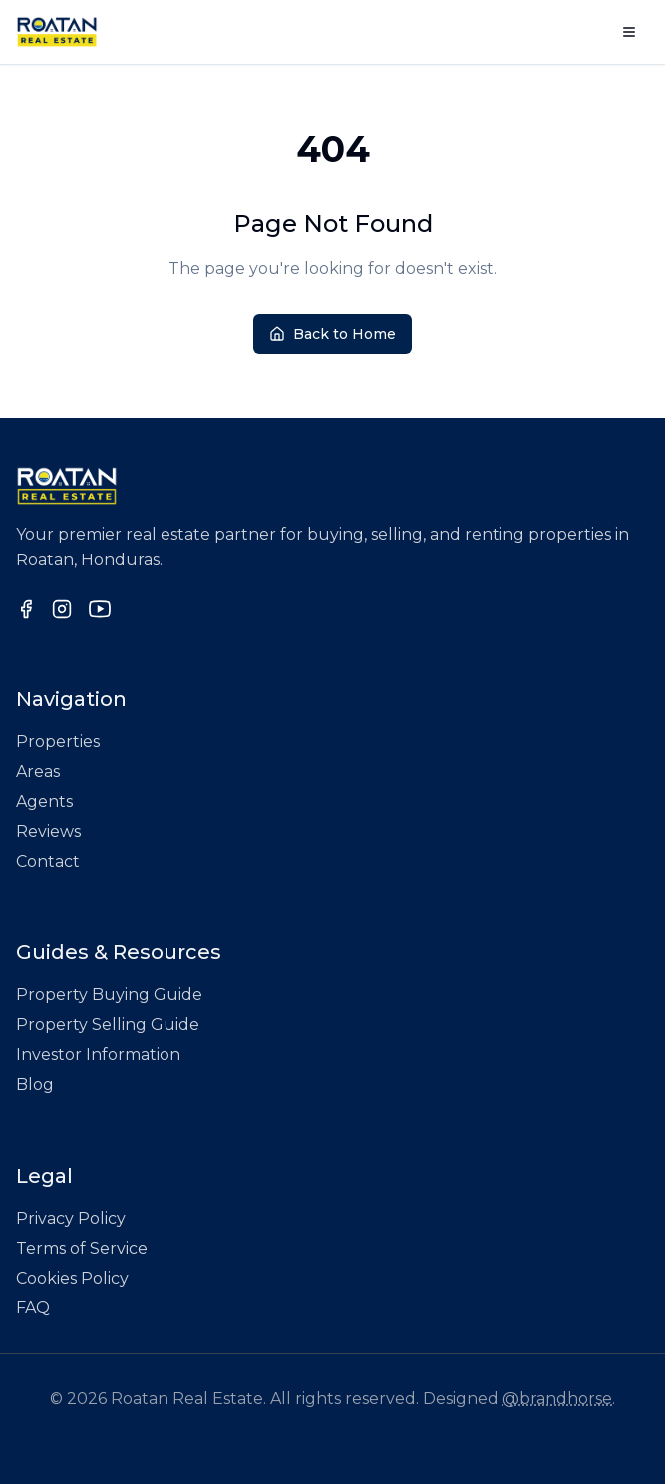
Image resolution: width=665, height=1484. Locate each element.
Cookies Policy (72, 1278)
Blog (35, 1084)
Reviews (48, 831)
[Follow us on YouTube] (100, 609)
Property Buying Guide (109, 994)
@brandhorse (557, 1398)
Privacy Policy (71, 1218)
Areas (38, 771)
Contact (48, 861)
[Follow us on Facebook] (26, 609)
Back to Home (332, 334)
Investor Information (98, 1054)
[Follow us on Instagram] (62, 609)
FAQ (33, 1307)
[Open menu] (629, 32)
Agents (44, 801)
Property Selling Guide (107, 1024)
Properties (58, 741)
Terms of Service (82, 1248)
